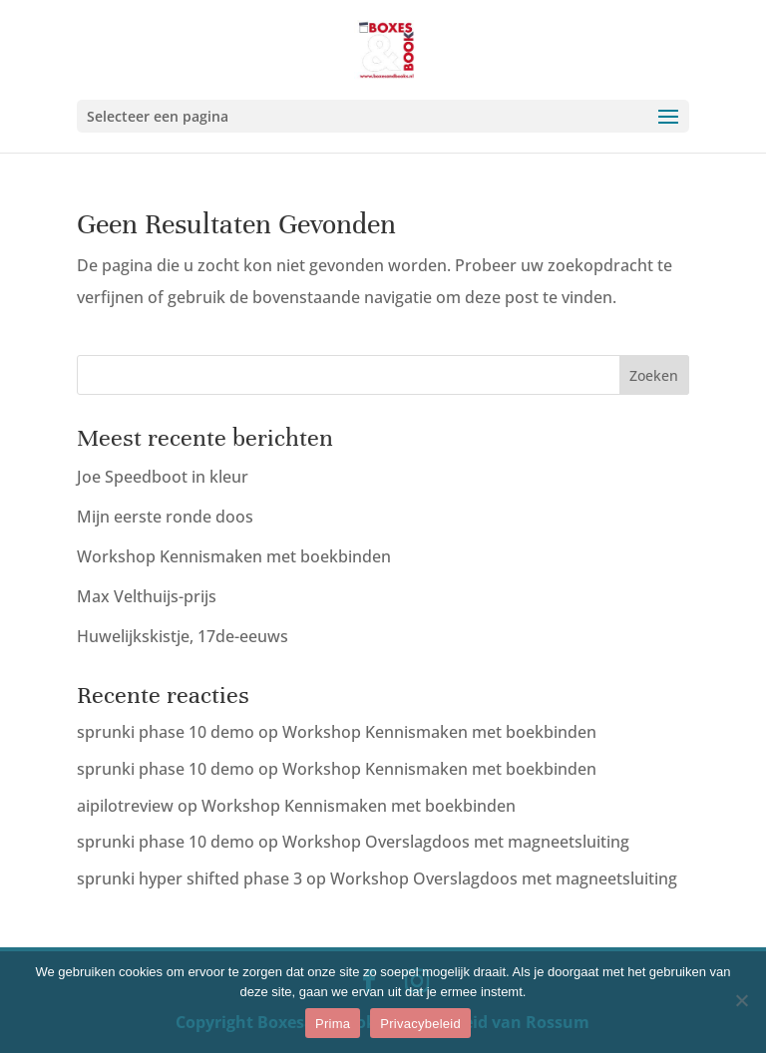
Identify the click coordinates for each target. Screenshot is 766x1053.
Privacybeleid (420, 1023)
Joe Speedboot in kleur (162, 477)
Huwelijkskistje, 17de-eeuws (182, 636)
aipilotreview (125, 806)
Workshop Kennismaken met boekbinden (234, 556)
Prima (332, 1023)
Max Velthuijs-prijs (146, 596)
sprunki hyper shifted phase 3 (189, 878)
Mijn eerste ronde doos (165, 516)
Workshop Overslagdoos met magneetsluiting (455, 842)
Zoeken (653, 375)
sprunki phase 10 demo (165, 732)
